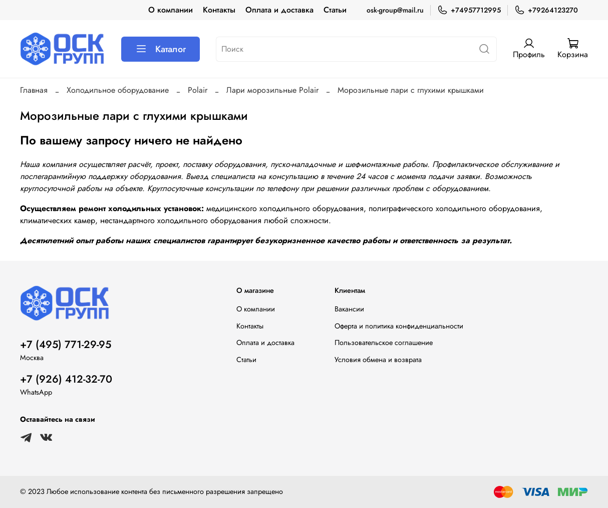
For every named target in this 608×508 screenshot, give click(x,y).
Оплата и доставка (279, 10)
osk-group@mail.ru (395, 10)
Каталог (160, 49)
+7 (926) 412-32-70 (66, 379)
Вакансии (349, 309)
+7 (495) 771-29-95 (65, 344)
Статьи (335, 10)
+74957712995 (469, 10)
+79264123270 (546, 10)
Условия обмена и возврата (378, 360)
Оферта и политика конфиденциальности (399, 326)
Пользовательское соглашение (384, 342)
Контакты (219, 10)
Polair (197, 90)
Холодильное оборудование (118, 90)
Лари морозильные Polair (272, 90)
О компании (170, 10)
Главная (34, 90)
